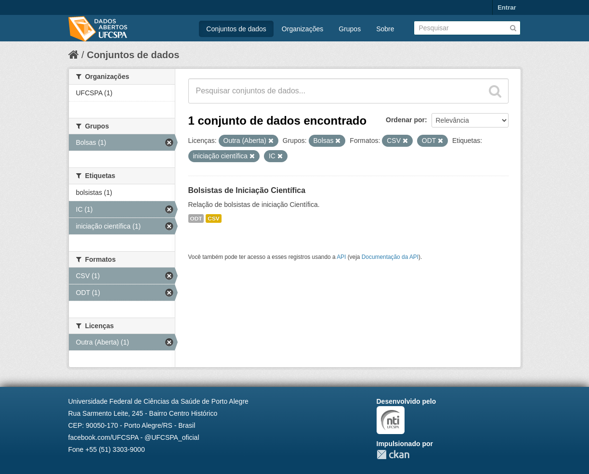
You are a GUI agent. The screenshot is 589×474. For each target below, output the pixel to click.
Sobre (385, 29)
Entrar (506, 7)
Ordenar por (405, 120)
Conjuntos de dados (236, 29)
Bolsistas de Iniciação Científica (247, 190)
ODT (196, 218)
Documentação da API (390, 257)
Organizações (302, 29)
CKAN (393, 454)
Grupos (350, 29)
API (341, 257)
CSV (213, 218)
